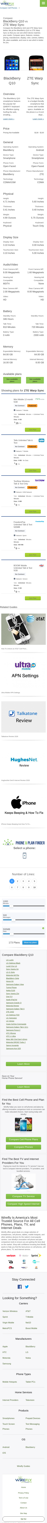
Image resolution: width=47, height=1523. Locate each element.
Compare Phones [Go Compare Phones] (23, 1147)
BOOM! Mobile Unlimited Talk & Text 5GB (23, 568)
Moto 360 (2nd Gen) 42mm (16, 1039)
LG (27, 1352)
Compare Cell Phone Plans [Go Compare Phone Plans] (23, 1139)
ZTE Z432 (10, 1012)
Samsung (7, 1364)
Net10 (28, 1323)
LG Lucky (10, 960)
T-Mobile (29, 1317)
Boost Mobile (31, 1328)
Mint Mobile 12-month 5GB (23, 400)
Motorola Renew (12, 1006)
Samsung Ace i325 (13, 1049)
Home (23, 1487)
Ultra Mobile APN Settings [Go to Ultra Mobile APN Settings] (10, 693)
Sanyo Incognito (12, 1045)
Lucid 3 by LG (11, 966)
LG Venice (10, 1021)
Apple (5, 1347)
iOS (4, 1453)
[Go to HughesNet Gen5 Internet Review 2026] (23, 760)
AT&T (28, 1311)
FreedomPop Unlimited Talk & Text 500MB (23, 524)
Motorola (6, 1358)
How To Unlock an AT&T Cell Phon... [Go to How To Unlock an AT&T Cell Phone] (14, 649)
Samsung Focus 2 (13, 1030)
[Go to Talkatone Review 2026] (23, 717)
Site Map (23, 1513)
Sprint (5, 1317)
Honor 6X (10, 981)
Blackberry (30, 1447)
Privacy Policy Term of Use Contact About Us (23, 1500)
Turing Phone (11, 988)
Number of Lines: (23, 874)
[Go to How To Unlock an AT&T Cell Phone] (23, 629)
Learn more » (8, 119)
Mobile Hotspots (10, 1382)
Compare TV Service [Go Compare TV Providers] (23, 1196)
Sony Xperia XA (12, 969)
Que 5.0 (9, 997)
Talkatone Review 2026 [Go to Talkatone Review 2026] (9, 736)
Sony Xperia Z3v (12, 994)
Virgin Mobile (8, 1323)
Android (6, 1447)
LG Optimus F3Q (12, 1015)
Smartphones (8, 1418)
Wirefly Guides (23, 1466)
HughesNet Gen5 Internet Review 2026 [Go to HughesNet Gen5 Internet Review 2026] (15, 780)
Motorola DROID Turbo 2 (16, 1042)
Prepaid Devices (33, 1418)
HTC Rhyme (11, 1033)
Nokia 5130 (10, 990)
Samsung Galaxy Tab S (15, 1009)
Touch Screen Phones (9, 1426)
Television (30, 1400)
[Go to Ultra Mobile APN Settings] (23, 673)
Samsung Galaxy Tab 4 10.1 (17, 1027)
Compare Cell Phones (8, 8)
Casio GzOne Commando (16, 1024)
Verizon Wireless (10, 1311)
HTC (5, 1352)
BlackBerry (30, 1347)
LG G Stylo (10, 972)
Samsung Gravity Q (13, 1003)
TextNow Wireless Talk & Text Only (22, 482)
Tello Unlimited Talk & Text (23, 441)
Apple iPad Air (11, 1000)
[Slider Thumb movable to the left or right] (11, 907)
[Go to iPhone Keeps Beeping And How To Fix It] (23, 804)
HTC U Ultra (11, 1036)
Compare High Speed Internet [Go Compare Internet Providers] (23, 1204)
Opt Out (23, 1519)
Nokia (28, 1358)
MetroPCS (7, 1328)
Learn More (23, 1064)
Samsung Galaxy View (15, 984)
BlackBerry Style (12, 978)
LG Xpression (11, 1018)
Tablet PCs (30, 1382)
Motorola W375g (12, 975)
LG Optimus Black (13, 963)
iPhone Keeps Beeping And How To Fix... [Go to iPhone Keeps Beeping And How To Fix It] (16, 824)
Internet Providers (10, 1400)
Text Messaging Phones (32, 1426)
